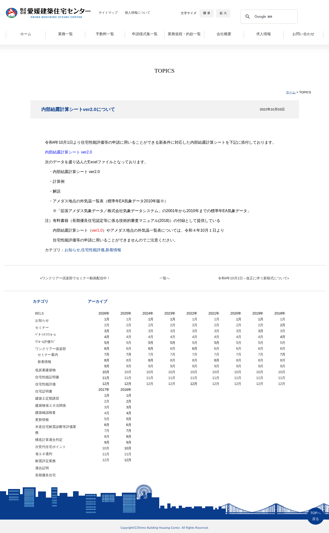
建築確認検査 (45, 412)
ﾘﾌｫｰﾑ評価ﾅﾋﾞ (45, 342)
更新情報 (42, 420)
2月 (107, 325)
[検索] (268, 17)
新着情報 (113, 250)
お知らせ (72, 250)
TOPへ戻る (315, 516)
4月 (129, 337)
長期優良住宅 (45, 475)
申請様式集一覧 (145, 34)
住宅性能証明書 (47, 377)
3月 (129, 331)
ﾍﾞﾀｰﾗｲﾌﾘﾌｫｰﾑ (45, 335)
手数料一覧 (105, 34)
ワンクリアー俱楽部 (50, 349)
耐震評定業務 (45, 461)
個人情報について (137, 12)
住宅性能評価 (93, 250)
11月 (128, 378)
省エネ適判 (43, 454)
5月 (129, 343)
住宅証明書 (43, 391)
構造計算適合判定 (49, 440)
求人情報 (263, 34)
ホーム (25, 34)
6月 (129, 348)
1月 (129, 319)
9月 (129, 366)
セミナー (42, 327)
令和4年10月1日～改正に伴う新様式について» (253, 278)
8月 (129, 360)
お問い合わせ (303, 34)
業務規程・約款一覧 (184, 34)
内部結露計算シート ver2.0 (68, 152)
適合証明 (42, 468)
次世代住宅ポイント (50, 447)
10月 (128, 372)
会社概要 (224, 34)
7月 (151, 354)
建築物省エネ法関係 (50, 405)
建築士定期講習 (47, 398)
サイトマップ (108, 12)
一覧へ (164, 278)
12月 (150, 384)
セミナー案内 (48, 355)
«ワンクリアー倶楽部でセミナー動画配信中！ (75, 278)
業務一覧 (65, 34)
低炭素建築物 (45, 370)
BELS (39, 313)
